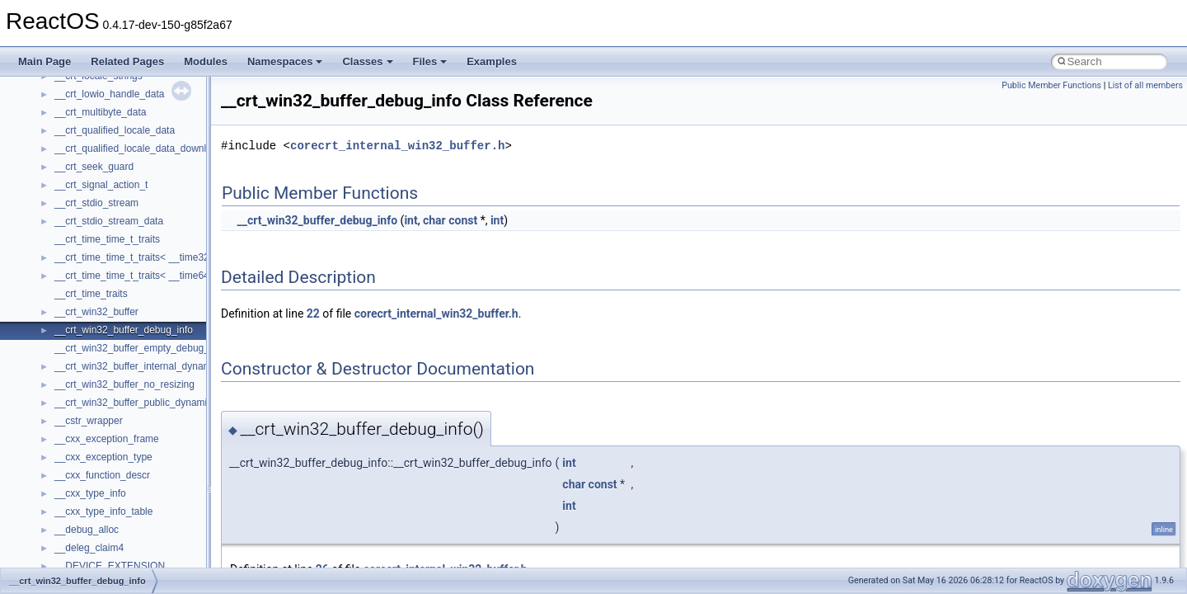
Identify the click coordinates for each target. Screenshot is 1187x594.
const (462, 220)
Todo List (48, 319)
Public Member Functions (1051, 85)
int (410, 220)
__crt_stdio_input (91, 428)
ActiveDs (73, 501)
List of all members (1145, 85)
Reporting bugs (61, 174)
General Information (71, 301)
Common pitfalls (63, 138)
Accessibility (81, 482)
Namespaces (285, 61)
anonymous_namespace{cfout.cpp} (131, 555)
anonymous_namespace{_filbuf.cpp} (133, 519)
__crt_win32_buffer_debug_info (317, 220)
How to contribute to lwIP (83, 101)
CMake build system (72, 119)
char (434, 220)
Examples (492, 61)
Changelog (52, 83)
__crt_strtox (80, 464)
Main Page (44, 61)
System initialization (71, 210)
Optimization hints (67, 246)
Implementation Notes (76, 265)
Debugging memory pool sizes (94, 156)
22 (313, 313)
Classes (367, 61)
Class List (62, 410)
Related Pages (127, 61)
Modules (206, 61)
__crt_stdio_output (95, 446)
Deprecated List (62, 337)
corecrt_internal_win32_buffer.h (397, 145)
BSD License (56, 283)
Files (430, 61)
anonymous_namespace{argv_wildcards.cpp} (153, 537)
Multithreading (59, 228)
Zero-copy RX (58, 192)
